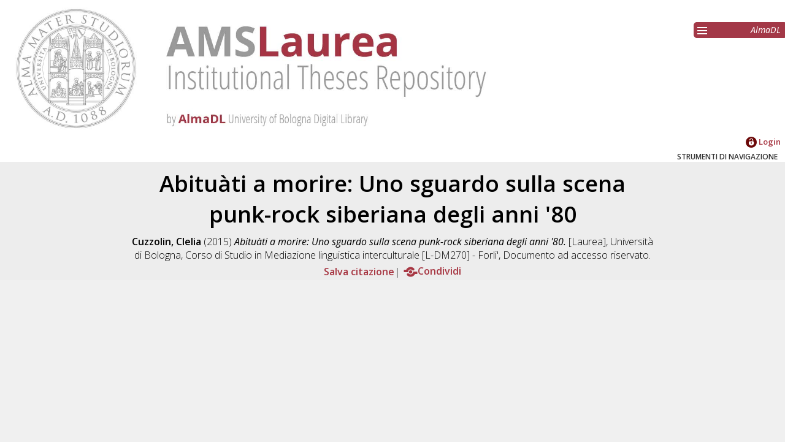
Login (763, 141)
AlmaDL (766, 30)
